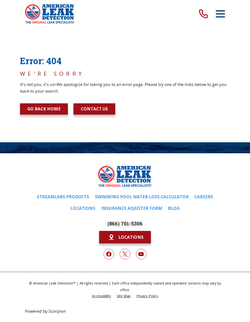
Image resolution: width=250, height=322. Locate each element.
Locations (82, 208)
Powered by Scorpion (45, 311)
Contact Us (94, 109)
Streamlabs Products (63, 197)
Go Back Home (44, 109)
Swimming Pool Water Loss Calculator (142, 197)
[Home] (50, 14)
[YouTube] (141, 254)
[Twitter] (125, 254)
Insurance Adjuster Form (131, 208)
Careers (203, 197)
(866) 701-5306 (125, 223)
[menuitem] (101, 296)
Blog (174, 208)
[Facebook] (109, 254)
